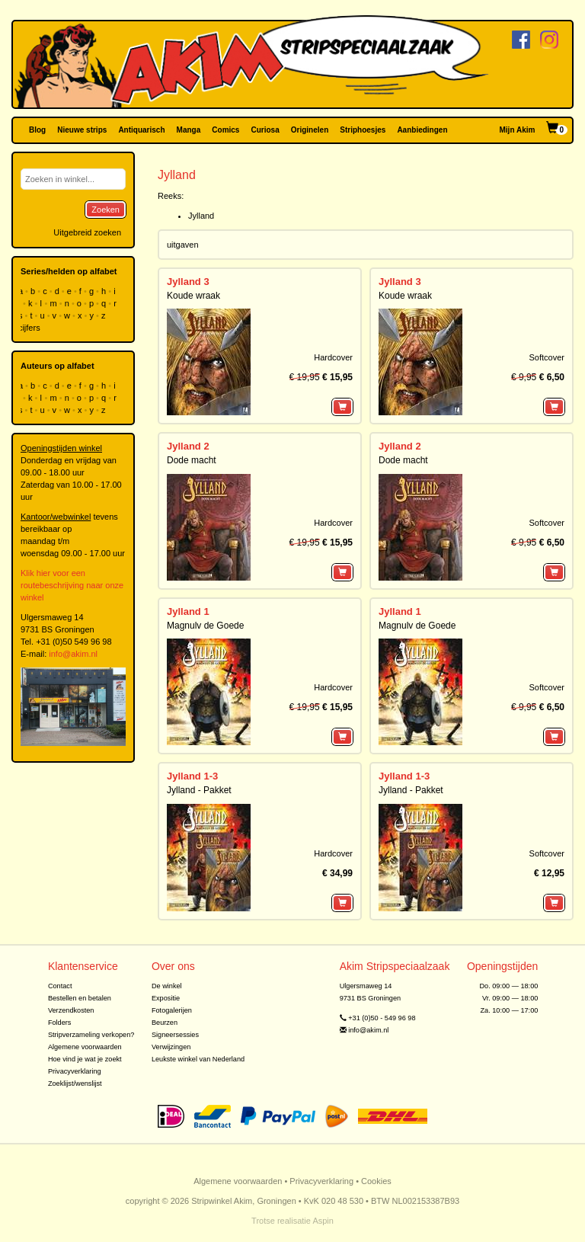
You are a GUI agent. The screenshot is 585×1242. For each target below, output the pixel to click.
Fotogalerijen (172, 1010)
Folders (60, 1022)
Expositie (166, 998)
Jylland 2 (188, 446)
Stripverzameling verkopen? (91, 1035)
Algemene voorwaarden (85, 1047)
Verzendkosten (71, 1010)
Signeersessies (175, 1035)
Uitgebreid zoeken (87, 232)
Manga (189, 130)
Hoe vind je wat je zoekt (85, 1059)
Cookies (376, 1181)
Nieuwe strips (82, 130)
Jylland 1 (188, 611)
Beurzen (164, 1022)
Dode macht (191, 460)
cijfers (30, 327)
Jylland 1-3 (192, 776)
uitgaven (183, 244)
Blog (37, 130)
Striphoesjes (362, 130)
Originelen (309, 130)
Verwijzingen (171, 1047)
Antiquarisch (141, 130)
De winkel (167, 986)
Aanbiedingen (422, 130)
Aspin (323, 1220)
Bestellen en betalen (79, 998)
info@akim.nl (73, 653)
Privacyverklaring (74, 1071)
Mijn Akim (517, 130)
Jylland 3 (188, 281)
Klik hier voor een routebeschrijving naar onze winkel (72, 585)
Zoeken (105, 209)
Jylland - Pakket (199, 790)
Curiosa (265, 130)
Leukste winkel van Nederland (198, 1059)
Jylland (201, 215)
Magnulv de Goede (205, 625)
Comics (225, 130)
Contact (60, 986)
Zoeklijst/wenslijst (75, 1083)
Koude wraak (193, 295)
